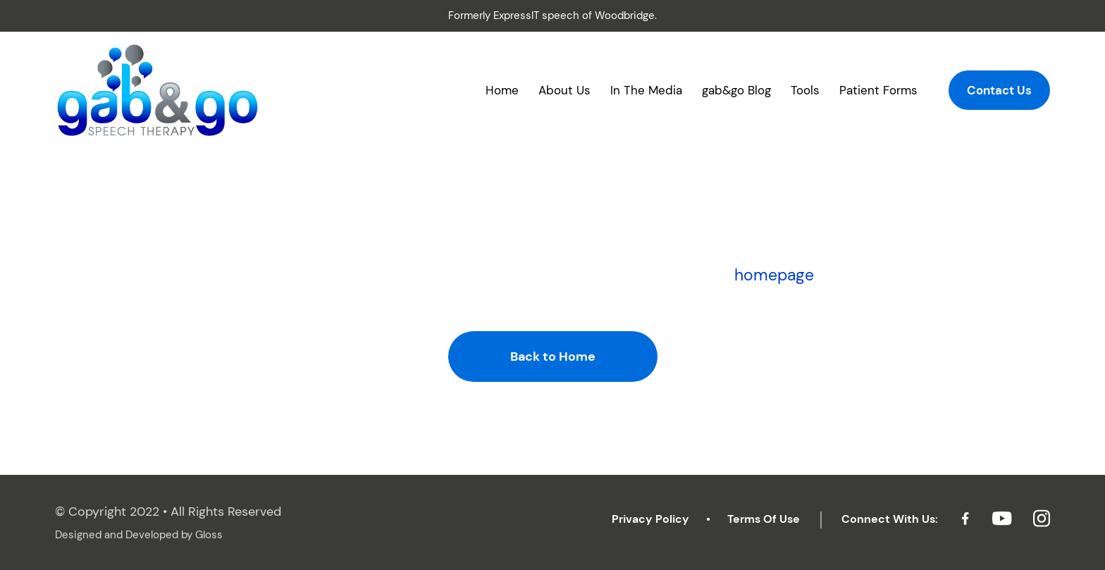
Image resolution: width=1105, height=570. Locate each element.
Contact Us (999, 90)
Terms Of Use (763, 519)
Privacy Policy (650, 519)
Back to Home (552, 356)
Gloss (209, 535)
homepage (774, 274)
